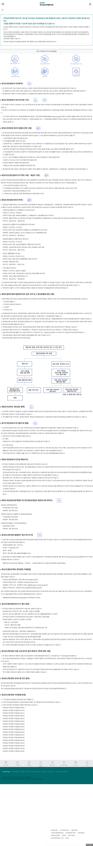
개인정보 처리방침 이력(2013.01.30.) (14, 748)
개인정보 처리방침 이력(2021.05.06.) (14, 724)
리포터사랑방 (71, 835)
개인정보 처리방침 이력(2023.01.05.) (14, 708)
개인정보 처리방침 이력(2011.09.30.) (14, 751)
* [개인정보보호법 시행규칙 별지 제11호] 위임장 (16, 338)
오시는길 (75, 765)
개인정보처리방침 (6, 771)
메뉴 (88, 1)
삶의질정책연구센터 (71, 833)
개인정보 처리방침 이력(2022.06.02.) (14, 718)
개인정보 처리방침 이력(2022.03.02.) (14, 721)
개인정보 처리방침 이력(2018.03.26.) (14, 740)
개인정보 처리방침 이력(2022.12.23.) (14, 710)
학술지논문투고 (41, 766)
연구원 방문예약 (51, 771)
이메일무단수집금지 (35, 771)
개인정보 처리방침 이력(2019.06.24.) (14, 732)
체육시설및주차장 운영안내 (61, 771)
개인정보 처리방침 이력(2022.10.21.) (14, 713)
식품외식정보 (74, 830)
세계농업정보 (81, 833)
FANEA (64, 835)
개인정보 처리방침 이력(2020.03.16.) (14, 729)
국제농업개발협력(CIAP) (57, 833)
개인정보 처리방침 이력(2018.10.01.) (14, 735)
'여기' (35, 702)
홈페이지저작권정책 (25, 771)
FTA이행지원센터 (64, 830)
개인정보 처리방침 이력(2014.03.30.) (14, 746)
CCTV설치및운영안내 (15, 771)
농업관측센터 (54, 830)
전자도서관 (52, 765)
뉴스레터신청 (64, 765)
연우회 (67, 838)
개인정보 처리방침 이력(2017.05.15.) (14, 743)
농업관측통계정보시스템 (57, 838)
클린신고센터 (44, 771)
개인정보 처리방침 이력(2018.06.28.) (14, 737)
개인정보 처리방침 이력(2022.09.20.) (14, 716)
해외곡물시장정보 (55, 835)
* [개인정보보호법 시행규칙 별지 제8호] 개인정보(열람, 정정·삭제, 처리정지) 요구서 (26, 335)
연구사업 (6, 765)
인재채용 (17, 765)
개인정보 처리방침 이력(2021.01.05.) (14, 727)
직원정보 (29, 765)
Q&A (87, 765)
